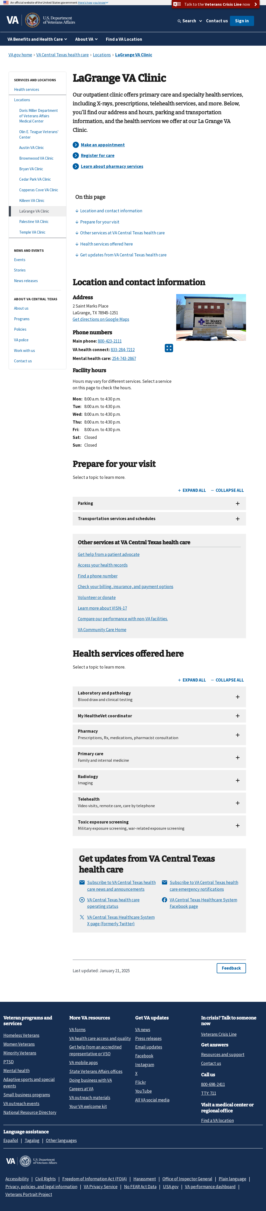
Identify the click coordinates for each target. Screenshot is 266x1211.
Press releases (148, 1038)
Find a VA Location (124, 39)
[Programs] (37, 319)
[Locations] (37, 100)
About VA (84, 39)
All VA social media (152, 1100)
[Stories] (37, 270)
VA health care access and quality (100, 1038)
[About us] (37, 308)
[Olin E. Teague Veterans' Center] (37, 134)
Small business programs (26, 1095)
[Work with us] (37, 350)
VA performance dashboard (210, 1186)
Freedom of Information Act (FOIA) (94, 1179)
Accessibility (17, 1179)
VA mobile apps (83, 1062)
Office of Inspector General (187, 1179)
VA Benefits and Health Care (35, 39)
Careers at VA (81, 1089)
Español (10, 1140)
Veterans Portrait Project (28, 1194)
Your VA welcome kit (88, 1106)
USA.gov (171, 1186)
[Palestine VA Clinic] (37, 221)
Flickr (140, 1082)
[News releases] (37, 281)
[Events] (37, 260)
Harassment (144, 1179)
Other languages (61, 1140)
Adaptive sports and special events (29, 1083)
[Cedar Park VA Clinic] (37, 179)
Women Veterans (19, 1044)
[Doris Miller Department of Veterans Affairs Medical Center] (37, 116)
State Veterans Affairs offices (95, 1071)
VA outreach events (21, 1103)
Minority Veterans (19, 1053)
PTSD (8, 1062)
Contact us (217, 21)
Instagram (144, 1064)
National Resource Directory (29, 1112)
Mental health (16, 1070)
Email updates (148, 1047)
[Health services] (37, 89)
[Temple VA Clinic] (37, 232)
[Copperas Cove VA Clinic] (37, 190)
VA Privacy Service (101, 1186)
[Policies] (37, 329)
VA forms (77, 1029)
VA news (142, 1029)
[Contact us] (37, 361)
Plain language (232, 1179)
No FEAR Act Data (140, 1186)
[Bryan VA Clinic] (37, 169)
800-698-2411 (213, 1084)
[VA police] (37, 340)
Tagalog (32, 1140)
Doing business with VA (90, 1080)
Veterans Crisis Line (219, 1034)
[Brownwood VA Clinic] (37, 158)
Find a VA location (217, 1120)
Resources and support (222, 1054)
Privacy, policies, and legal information (41, 1186)
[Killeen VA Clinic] (37, 200)
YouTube (143, 1091)
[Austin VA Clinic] (37, 147)
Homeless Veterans (21, 1035)
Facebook (144, 1056)
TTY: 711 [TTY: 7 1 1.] (208, 1093)
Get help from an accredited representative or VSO (95, 1050)
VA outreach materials (89, 1097)
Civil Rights (45, 1179)
